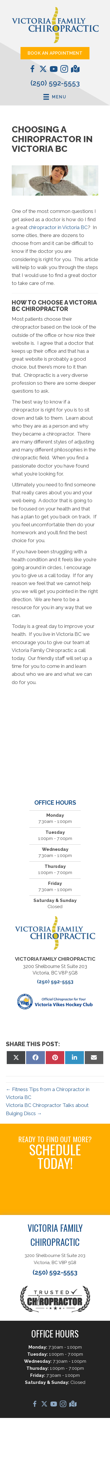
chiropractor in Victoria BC (58, 227)
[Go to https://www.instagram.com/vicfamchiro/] (64, 70)
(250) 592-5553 (55, 83)
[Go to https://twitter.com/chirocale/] (43, 69)
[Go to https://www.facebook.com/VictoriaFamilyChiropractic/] (32, 70)
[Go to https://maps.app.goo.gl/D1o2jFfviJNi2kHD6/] (75, 69)
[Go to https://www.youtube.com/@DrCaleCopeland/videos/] (53, 70)
